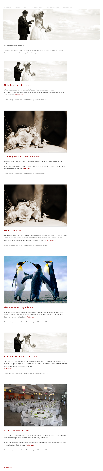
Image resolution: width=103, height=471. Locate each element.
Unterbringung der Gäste (17, 84)
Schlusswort (67, 7)
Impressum (8, 467)
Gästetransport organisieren (19, 307)
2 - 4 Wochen (25, 100)
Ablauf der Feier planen (16, 430)
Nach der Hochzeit (53, 7)
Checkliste (7, 7)
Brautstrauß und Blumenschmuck (22, 356)
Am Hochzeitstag (36, 7)
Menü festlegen (12, 230)
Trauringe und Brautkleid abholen (22, 156)
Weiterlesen (20, 95)
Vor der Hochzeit (21, 7)
